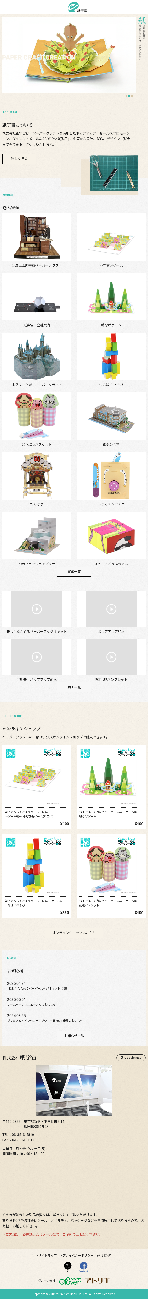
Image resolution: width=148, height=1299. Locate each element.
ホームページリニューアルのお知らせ (31, 1004)
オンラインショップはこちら (74, 933)
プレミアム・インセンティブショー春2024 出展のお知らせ (45, 1021)
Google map (131, 1058)
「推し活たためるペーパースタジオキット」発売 (37, 988)
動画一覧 (74, 687)
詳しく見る (19, 159)
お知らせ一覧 (74, 1036)
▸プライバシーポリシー (77, 1255)
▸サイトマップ (47, 1255)
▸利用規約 (104, 1255)
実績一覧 (74, 572)
